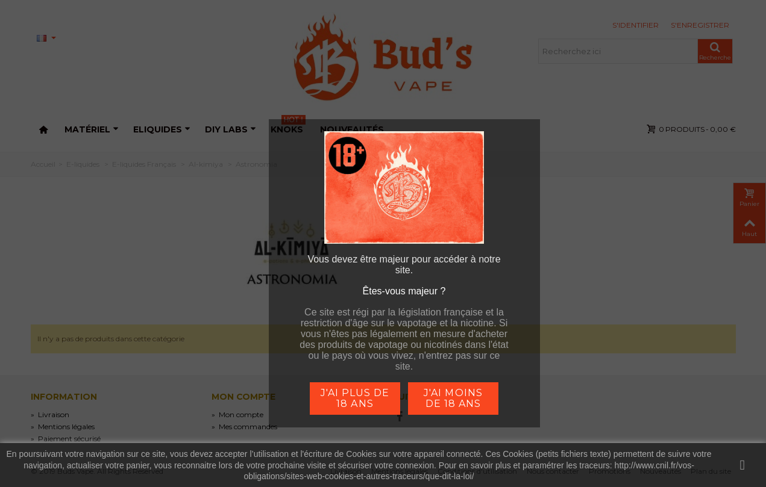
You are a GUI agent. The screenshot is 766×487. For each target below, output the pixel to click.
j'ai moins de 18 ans (453, 398)
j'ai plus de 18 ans (355, 398)
